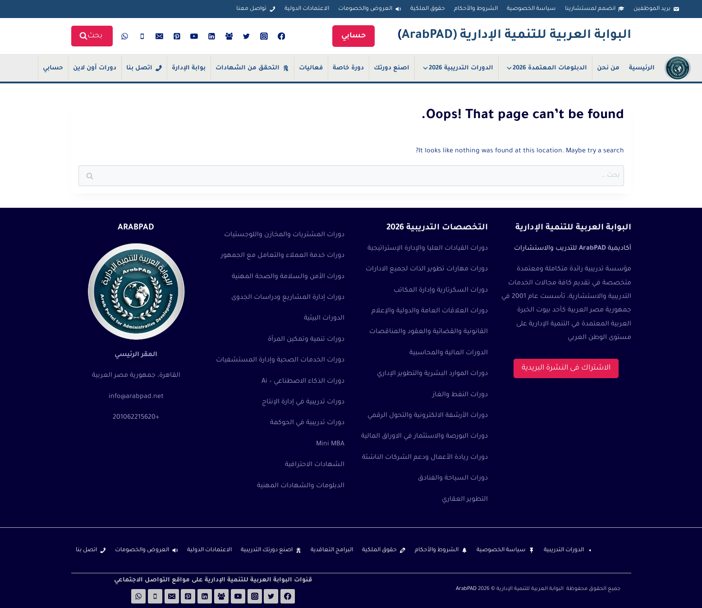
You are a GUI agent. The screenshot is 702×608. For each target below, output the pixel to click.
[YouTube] (194, 36)
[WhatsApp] (125, 36)
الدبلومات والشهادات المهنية (300, 486)
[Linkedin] (212, 36)
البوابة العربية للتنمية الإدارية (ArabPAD (516, 36)
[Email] (159, 36)
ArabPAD (466, 589)
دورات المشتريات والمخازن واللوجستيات (284, 235)
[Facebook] (281, 36)
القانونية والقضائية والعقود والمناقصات (428, 332)
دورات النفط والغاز (460, 395)
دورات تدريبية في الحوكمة (307, 423)
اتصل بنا (139, 68)
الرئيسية (642, 68)
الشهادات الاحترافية (314, 465)
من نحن (608, 68)
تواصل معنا (251, 9)
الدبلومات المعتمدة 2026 (546, 68)
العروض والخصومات (365, 9)
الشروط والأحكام (476, 9)
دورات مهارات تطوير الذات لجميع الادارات (427, 269)
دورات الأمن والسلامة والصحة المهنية (288, 277)
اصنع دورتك (391, 68)
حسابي (353, 36)
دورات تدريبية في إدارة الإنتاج (303, 402)
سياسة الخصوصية (531, 9)
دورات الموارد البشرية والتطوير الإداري (432, 374)
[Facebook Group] (229, 36)
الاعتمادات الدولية (306, 9)
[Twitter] (246, 36)
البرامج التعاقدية (332, 550)
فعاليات (311, 68)
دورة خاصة (348, 68)
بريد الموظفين (651, 9)
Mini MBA (330, 444)
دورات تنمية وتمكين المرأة (306, 339)
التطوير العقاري (465, 499)
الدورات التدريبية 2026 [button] (457, 68)
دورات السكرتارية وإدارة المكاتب (441, 290)
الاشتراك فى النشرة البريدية (566, 368)
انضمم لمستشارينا (590, 9)
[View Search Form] (92, 36)
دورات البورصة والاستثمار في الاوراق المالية (424, 436)
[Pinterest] (176, 36)
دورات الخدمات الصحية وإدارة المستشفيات (280, 360)
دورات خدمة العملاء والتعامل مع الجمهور (282, 256)
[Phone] (142, 36)
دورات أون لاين (94, 68)
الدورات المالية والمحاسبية (448, 353)
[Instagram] (264, 36)
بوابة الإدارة (189, 68)
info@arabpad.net (136, 397)
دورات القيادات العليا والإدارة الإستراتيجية (427, 248)
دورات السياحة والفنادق (453, 478)
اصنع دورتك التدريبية (267, 550)
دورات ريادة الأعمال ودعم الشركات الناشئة (425, 458)
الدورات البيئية (324, 318)
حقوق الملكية (427, 9)
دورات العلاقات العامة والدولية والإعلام (430, 311)
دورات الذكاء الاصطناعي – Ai (303, 381)
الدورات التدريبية (564, 550)
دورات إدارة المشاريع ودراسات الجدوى (287, 298)
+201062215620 (136, 417)
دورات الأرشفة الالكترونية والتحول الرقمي (427, 416)
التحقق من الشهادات (248, 68)
